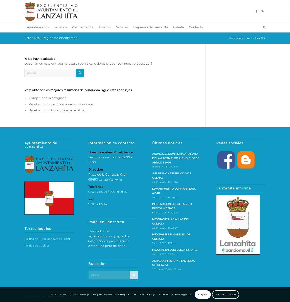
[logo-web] (51, 11)
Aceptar (203, 294)
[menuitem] (37, 27)
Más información (225, 294)
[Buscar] (263, 27)
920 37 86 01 (97, 192)
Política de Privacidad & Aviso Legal (47, 238)
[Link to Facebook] (257, 11)
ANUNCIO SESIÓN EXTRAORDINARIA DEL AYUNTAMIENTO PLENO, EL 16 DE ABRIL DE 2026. (175, 158)
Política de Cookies (36, 245)
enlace (108, 236)
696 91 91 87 (118, 192)
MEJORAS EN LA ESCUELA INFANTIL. (174, 249)
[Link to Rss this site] (263, 11)
